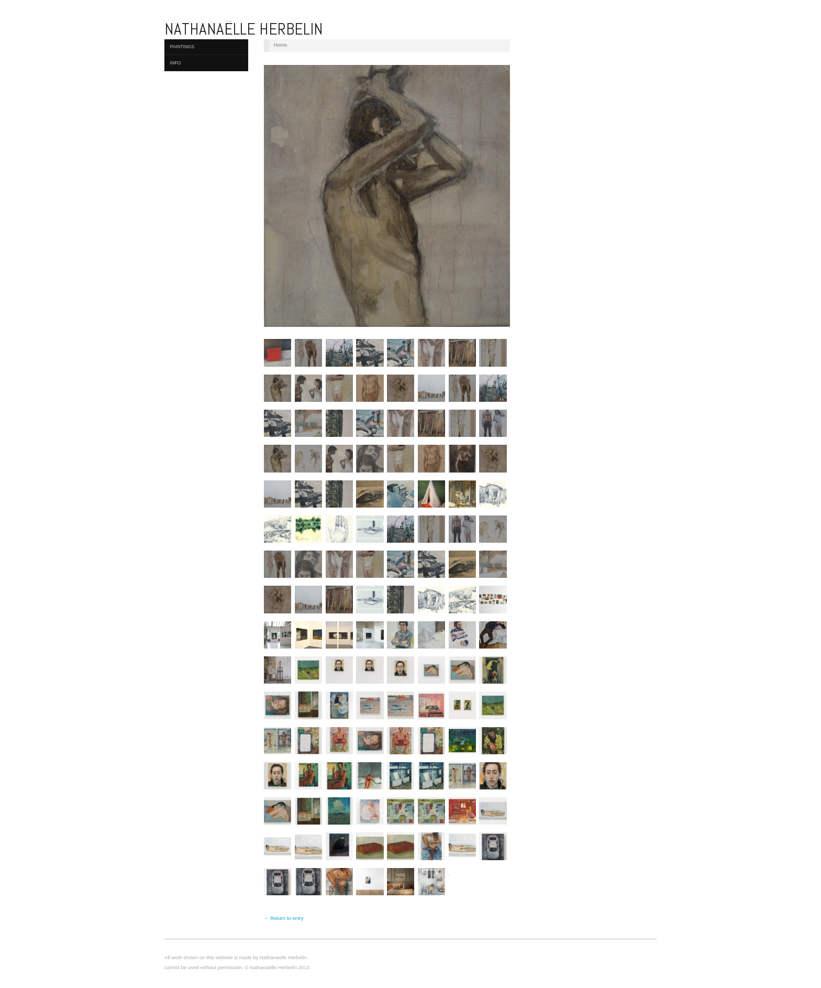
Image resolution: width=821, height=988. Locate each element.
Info (175, 62)
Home (280, 45)
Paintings (182, 46)
